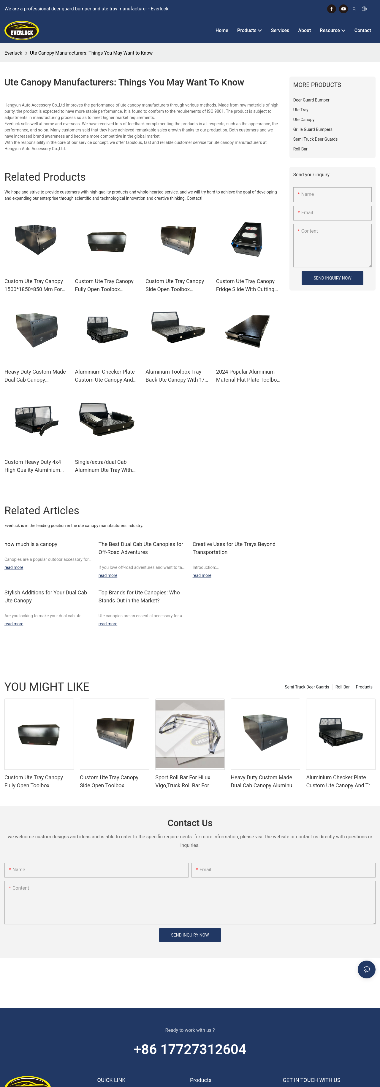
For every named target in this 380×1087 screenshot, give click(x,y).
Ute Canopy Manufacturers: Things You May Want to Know (91, 53)
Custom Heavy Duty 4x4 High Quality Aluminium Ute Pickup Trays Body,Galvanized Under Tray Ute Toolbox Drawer (33, 466)
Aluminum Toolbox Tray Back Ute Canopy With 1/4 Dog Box (176, 376)
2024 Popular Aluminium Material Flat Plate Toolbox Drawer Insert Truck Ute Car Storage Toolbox (248, 376)
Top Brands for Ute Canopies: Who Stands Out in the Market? (139, 596)
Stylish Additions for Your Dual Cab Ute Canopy (45, 596)
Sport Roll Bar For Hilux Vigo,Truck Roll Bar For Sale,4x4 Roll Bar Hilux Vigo (187, 781)
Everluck (13, 53)
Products (364, 687)
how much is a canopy (30, 544)
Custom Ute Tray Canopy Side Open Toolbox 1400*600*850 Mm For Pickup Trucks (174, 285)
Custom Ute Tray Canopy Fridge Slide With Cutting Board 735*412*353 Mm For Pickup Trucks (245, 285)
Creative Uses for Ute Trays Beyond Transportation (234, 548)
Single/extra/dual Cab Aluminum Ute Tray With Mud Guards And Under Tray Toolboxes (103, 466)
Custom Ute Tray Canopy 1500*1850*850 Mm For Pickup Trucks (33, 285)
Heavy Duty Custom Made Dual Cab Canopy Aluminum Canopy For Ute (35, 376)
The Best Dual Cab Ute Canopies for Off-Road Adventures (141, 548)
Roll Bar (342, 687)
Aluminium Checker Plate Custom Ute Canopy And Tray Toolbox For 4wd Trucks (105, 376)
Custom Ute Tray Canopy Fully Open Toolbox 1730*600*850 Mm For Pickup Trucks (104, 285)
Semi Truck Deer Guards (307, 687)
